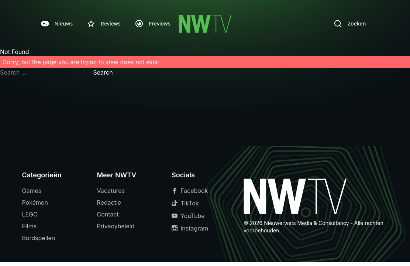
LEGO (30, 214)
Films (29, 226)
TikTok (185, 203)
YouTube (188, 215)
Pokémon (35, 202)
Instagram (190, 228)
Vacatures (111, 190)
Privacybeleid (115, 226)
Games (32, 190)
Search (103, 72)
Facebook (190, 190)
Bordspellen (38, 238)
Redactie (109, 202)
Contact (107, 214)
